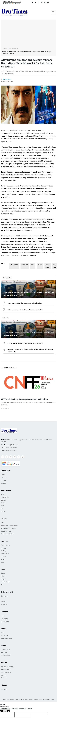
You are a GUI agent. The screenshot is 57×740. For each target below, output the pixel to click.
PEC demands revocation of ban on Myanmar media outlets (25, 310)
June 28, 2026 (5, 408)
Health (3, 616)
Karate (3, 573)
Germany (3, 500)
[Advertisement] (28, 34)
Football (3, 579)
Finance (3, 548)
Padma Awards (5, 678)
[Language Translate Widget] (12, 2)
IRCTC (3, 559)
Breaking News (5, 649)
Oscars (3, 675)
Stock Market (5, 553)
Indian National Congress (8, 528)
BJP (2, 522)
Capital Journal (5, 545)
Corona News (5, 621)
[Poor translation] (7, 711)
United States (5, 497)
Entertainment (14, 49)
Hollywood (4, 604)
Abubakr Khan (7, 79)
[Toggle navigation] (53, 12)
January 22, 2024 (7, 81)
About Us (4, 477)
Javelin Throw (5, 582)
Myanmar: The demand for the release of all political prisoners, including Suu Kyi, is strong (30, 350)
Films (32, 264)
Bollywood (25, 264)
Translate (15, 3)
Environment (4, 635)
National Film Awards (7, 666)
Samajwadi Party (6, 531)
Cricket (3, 576)
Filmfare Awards (6, 669)
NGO (2, 633)
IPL (2, 584)
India (2, 494)
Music (3, 599)
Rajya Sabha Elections (7, 534)
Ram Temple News (6, 638)
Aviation (3, 556)
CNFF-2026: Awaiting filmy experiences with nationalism (24, 303)
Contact (3, 480)
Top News (6, 318)
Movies (40, 264)
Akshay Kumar (47, 266)
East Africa (4, 511)
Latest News (7, 277)
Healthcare (4, 618)
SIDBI (2, 562)
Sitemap (3, 483)
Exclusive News (5, 655)
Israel (2, 505)
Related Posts (9, 368)
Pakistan (3, 503)
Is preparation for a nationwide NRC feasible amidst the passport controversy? (28, 293)
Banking (3, 551)
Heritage (3, 689)
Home (5, 49)
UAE (2, 508)
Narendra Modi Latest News (9, 525)
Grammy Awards (6, 672)
